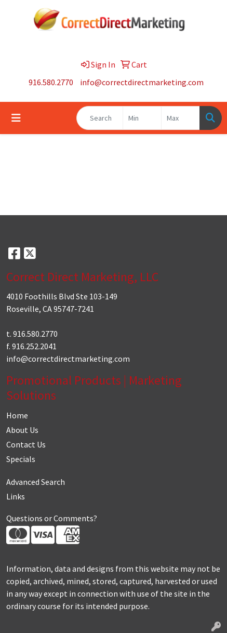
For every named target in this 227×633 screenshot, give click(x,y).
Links (15, 496)
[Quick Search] (99, 118)
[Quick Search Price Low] (142, 118)
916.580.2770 (51, 82)
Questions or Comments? (51, 518)
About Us (22, 430)
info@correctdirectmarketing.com (142, 82)
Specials (20, 459)
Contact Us (26, 444)
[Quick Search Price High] (180, 118)
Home (17, 415)
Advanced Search (35, 482)
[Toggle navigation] (16, 118)
